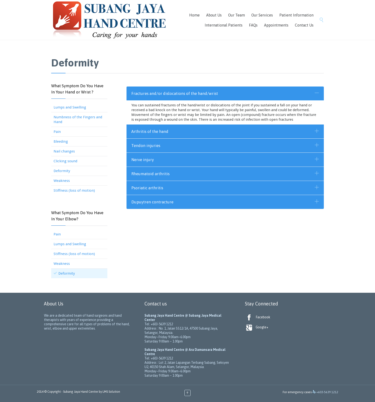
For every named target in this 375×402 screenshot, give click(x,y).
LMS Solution (111, 391)
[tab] (225, 93)
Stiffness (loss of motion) (74, 190)
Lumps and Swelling (70, 107)
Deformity (62, 171)
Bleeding (61, 141)
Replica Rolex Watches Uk (55, 399)
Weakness (62, 181)
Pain (57, 132)
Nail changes (64, 151)
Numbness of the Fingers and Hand (78, 119)
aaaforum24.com (85, 399)
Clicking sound (65, 161)
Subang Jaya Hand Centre (80, 391)
